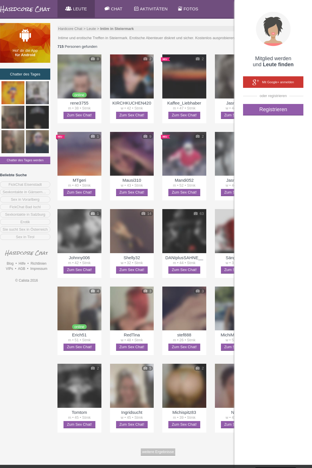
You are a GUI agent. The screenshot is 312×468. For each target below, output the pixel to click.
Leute (91, 28)
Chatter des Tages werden (25, 160)
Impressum (38, 269)
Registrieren (273, 109)
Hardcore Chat (70, 28)
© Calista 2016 (26, 280)
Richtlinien (38, 264)
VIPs (9, 269)
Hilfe (22, 264)
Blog (10, 264)
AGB (21, 269)
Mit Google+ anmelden (273, 82)
